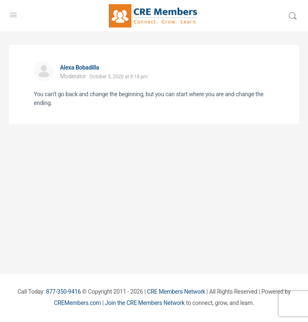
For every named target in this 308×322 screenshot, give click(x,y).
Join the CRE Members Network (145, 303)
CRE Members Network (176, 291)
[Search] (293, 16)
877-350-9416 (63, 291)
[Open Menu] (13, 15)
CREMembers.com (77, 303)
